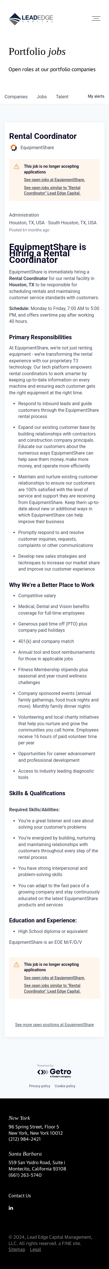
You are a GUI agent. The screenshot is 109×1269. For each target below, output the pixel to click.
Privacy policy (39, 1086)
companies (16, 96)
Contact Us (20, 1195)
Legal (35, 1249)
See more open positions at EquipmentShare (54, 1024)
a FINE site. (69, 1243)
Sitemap (17, 1249)
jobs (42, 96)
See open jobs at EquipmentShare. (54, 179)
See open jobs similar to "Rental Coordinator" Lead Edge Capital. (52, 190)
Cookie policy (65, 1086)
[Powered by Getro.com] (54, 1071)
